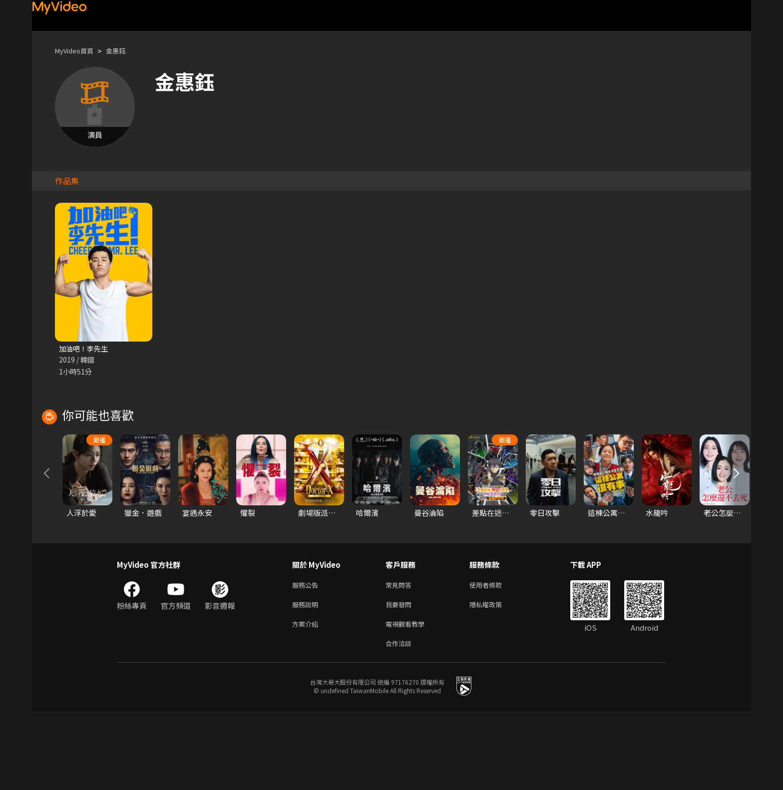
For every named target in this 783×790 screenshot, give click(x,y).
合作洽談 (400, 721)
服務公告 (307, 658)
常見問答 (400, 658)
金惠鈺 (124, 50)
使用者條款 (494, 658)
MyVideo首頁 (77, 50)
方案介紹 (307, 700)
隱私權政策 (494, 679)
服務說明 (307, 679)
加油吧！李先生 (85, 349)
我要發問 (400, 679)
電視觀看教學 (408, 700)
